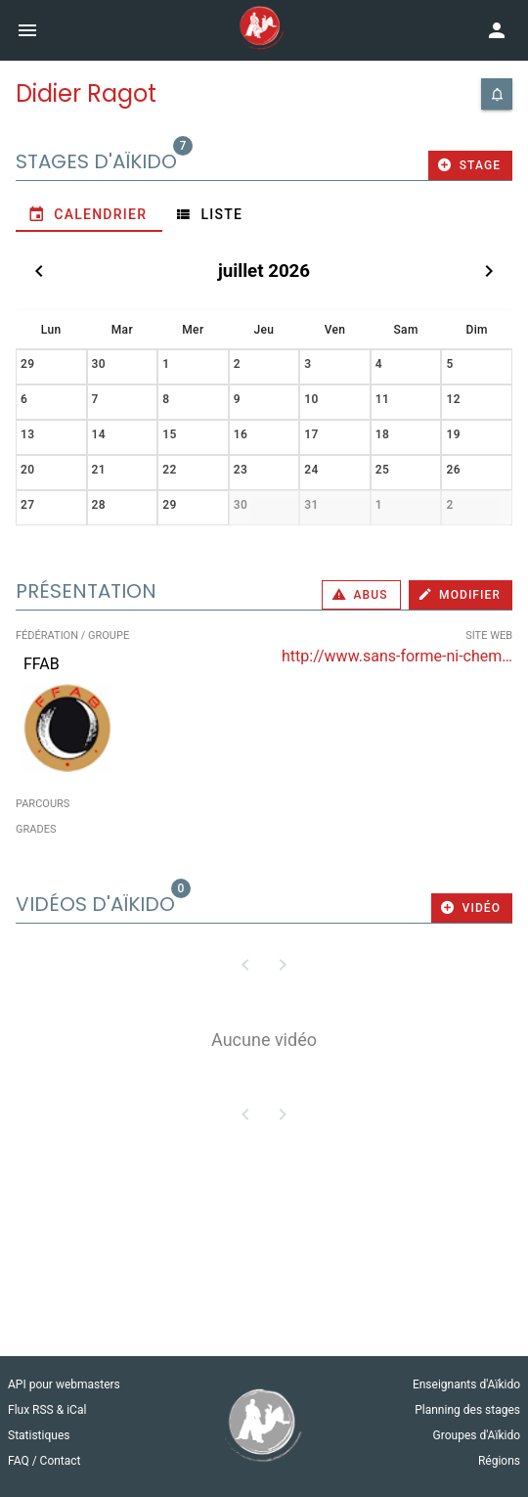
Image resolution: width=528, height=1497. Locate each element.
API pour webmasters (64, 1384)
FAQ (20, 1461)
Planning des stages (467, 1410)
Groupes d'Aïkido (476, 1435)
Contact (60, 1461)
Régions (499, 1461)
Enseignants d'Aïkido (466, 1384)
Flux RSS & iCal (47, 1410)
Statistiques (38, 1435)
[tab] (89, 214)
